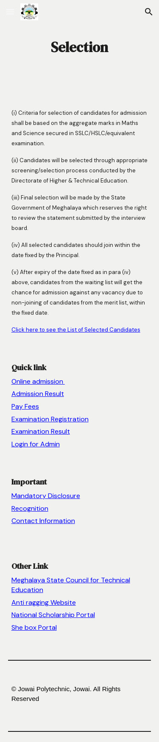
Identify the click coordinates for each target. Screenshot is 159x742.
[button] (10, 11)
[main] (79, 47)
